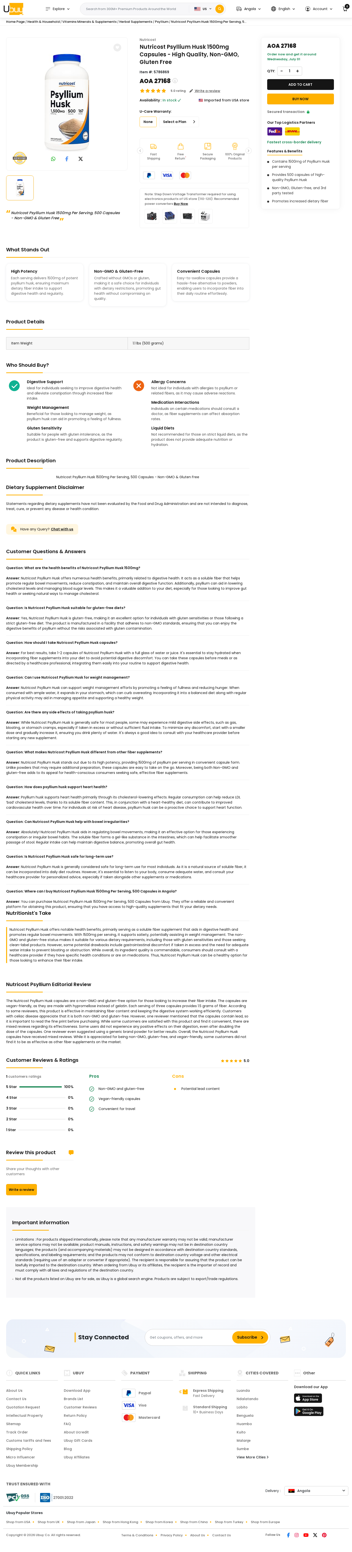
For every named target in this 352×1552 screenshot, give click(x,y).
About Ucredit (76, 1432)
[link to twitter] (80, 159)
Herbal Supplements (135, 21)
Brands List (73, 1398)
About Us (14, 1390)
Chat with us (62, 529)
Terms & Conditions (137, 1535)
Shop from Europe (265, 1522)
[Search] (219, 9)
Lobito (242, 1407)
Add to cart (300, 84)
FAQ (67, 1423)
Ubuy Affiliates (77, 1457)
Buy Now (181, 203)
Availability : (151, 100)
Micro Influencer (20, 1457)
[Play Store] (308, 1413)
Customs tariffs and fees (28, 1440)
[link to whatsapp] (53, 159)
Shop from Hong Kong (120, 1522)
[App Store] (308, 1399)
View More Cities (252, 1457)
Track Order (17, 1432)
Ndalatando (247, 1398)
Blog (68, 1448)
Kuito (241, 1432)
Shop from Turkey (229, 1522)
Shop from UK (49, 1522)
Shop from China (194, 1522)
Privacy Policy (172, 1535)
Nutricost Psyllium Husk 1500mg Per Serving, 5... (208, 21)
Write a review (21, 1189)
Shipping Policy (19, 1448)
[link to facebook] (66, 159)
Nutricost (148, 39)
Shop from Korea (159, 1522)
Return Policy (75, 1415)
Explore (55, 9)
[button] (248, 9)
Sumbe (243, 1448)
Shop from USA (18, 1522)
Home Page (15, 21)
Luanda (243, 1390)
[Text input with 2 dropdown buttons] (136, 9)
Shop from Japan (81, 1522)
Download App (77, 1390)
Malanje (244, 1440)
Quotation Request (23, 1407)
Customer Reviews (80, 1407)
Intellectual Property (24, 1415)
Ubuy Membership (22, 1465)
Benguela (245, 1415)
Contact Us (16, 1398)
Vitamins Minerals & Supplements (89, 21)
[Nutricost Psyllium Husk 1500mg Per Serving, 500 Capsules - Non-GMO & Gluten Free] (67, 103)
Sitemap (13, 1423)
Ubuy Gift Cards (78, 1440)
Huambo (244, 1423)
